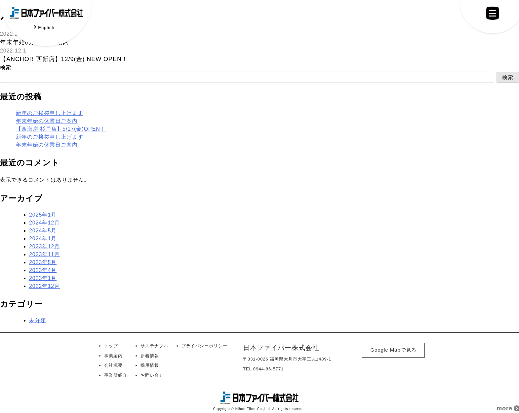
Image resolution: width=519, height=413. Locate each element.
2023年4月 (43, 270)
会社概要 (113, 365)
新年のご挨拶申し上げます (49, 113)
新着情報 (149, 355)
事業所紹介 (115, 375)
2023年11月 (44, 254)
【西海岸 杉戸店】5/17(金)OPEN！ (61, 129)
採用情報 (149, 365)
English (46, 27)
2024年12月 (44, 222)
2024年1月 (43, 238)
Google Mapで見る (393, 350)
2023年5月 (43, 262)
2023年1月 (43, 278)
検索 (5, 67)
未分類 (37, 320)
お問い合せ (152, 375)
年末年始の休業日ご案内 (47, 121)
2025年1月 (43, 215)
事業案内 (113, 355)
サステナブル (154, 345)
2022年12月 (44, 286)
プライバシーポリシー (204, 345)
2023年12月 (44, 246)
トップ (111, 345)
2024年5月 (43, 230)
